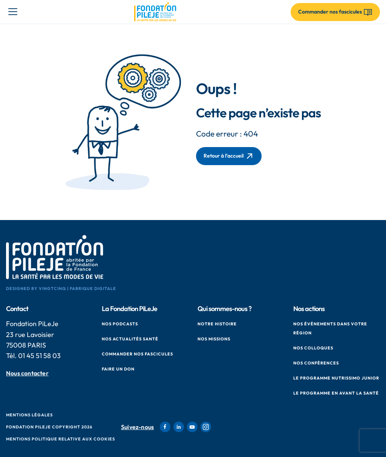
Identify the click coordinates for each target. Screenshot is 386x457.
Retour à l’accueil (229, 156)
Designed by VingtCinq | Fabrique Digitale (61, 288)
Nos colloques (313, 348)
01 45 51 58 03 (39, 355)
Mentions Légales (29, 415)
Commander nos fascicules (137, 354)
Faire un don (118, 369)
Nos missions (214, 339)
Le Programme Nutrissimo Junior (336, 378)
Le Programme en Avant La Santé (336, 393)
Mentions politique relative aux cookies (60, 439)
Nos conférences (316, 363)
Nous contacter (27, 373)
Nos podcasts (120, 323)
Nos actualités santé (130, 339)
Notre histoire (217, 323)
